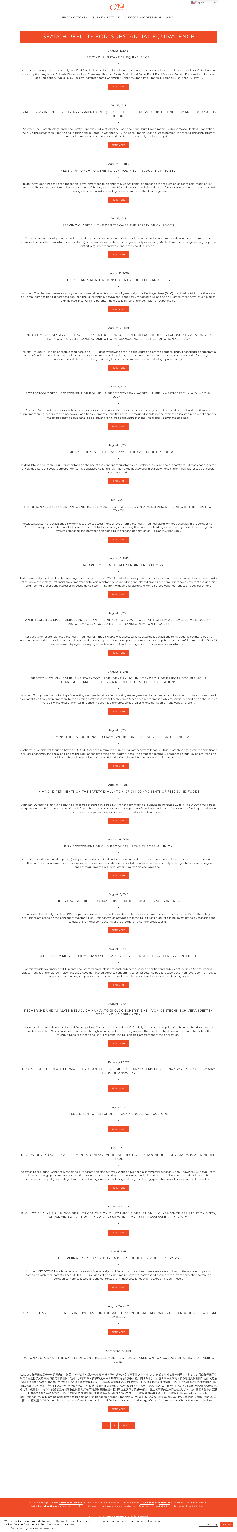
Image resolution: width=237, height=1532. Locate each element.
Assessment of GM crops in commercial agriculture (118, 1158)
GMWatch (164, 1502)
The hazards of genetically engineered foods (118, 599)
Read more (120, 112)
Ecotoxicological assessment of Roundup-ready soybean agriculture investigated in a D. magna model (118, 425)
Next (125, 1476)
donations (50, 1506)
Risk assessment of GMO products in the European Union (118, 885)
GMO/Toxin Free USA (71, 1502)
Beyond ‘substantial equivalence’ (118, 81)
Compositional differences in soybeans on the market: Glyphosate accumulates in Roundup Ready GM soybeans (118, 1363)
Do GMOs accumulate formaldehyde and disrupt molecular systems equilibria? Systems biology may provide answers (118, 1114)
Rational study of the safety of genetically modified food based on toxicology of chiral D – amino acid (118, 1408)
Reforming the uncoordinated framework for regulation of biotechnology (118, 774)
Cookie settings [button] (208, 1524)
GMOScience (147, 1502)
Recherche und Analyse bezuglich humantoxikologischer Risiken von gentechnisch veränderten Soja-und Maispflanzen (118, 1054)
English (197, 3)
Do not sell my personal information (32, 1528)
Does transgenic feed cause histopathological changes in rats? (118, 941)
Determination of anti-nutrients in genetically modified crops (118, 1305)
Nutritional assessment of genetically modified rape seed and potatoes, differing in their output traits (118, 541)
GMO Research (117, 1516)
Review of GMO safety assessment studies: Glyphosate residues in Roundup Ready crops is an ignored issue (118, 1201)
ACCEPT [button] (226, 1524)
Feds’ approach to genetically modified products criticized (118, 197)
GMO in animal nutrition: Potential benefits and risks (118, 308)
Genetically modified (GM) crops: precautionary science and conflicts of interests (118, 997)
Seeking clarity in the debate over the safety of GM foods (118, 252)
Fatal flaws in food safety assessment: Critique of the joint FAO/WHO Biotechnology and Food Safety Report (118, 139)
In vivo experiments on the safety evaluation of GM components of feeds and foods (118, 830)
